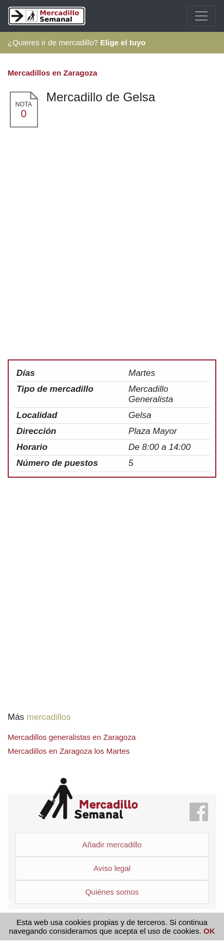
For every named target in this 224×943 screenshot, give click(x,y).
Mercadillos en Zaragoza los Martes (69, 751)
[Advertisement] (112, 246)
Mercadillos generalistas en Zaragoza (72, 737)
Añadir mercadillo (112, 844)
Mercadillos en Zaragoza (52, 72)
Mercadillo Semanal (88, 799)
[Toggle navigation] (201, 16)
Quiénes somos (112, 891)
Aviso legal (112, 868)
